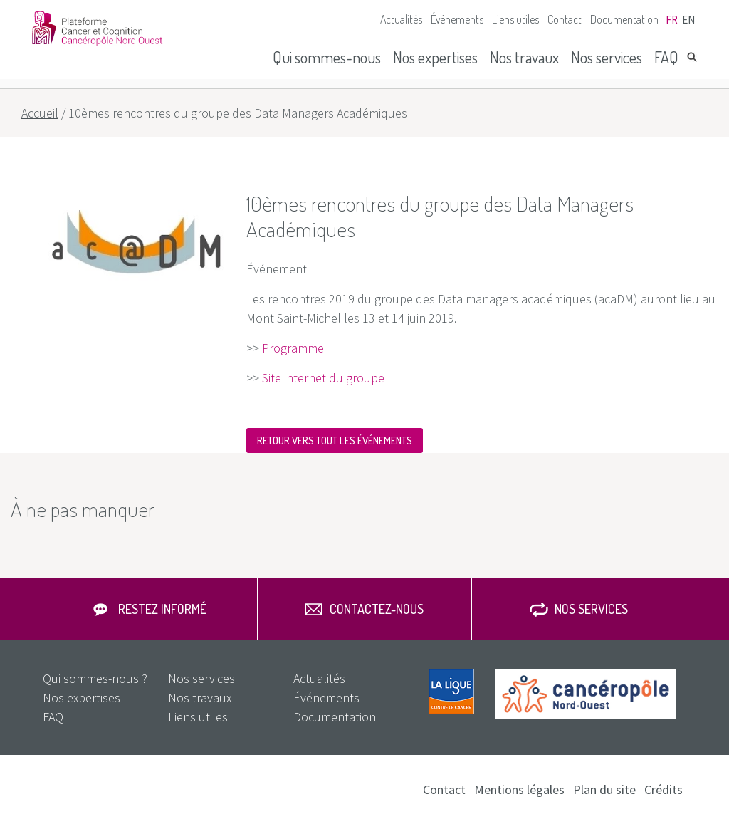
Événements (457, 19)
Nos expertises (435, 57)
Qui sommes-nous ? (95, 678)
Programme (293, 348)
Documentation (624, 19)
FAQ (666, 57)
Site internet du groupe (323, 378)
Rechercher (692, 57)
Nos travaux (524, 57)
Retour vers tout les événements (334, 440)
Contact (564, 19)
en (688, 19)
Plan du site (604, 789)
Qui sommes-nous (327, 57)
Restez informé (162, 609)
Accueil (39, 113)
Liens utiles (515, 19)
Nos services (606, 57)
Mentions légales (519, 789)
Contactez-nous (377, 609)
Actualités (401, 19)
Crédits (663, 789)
